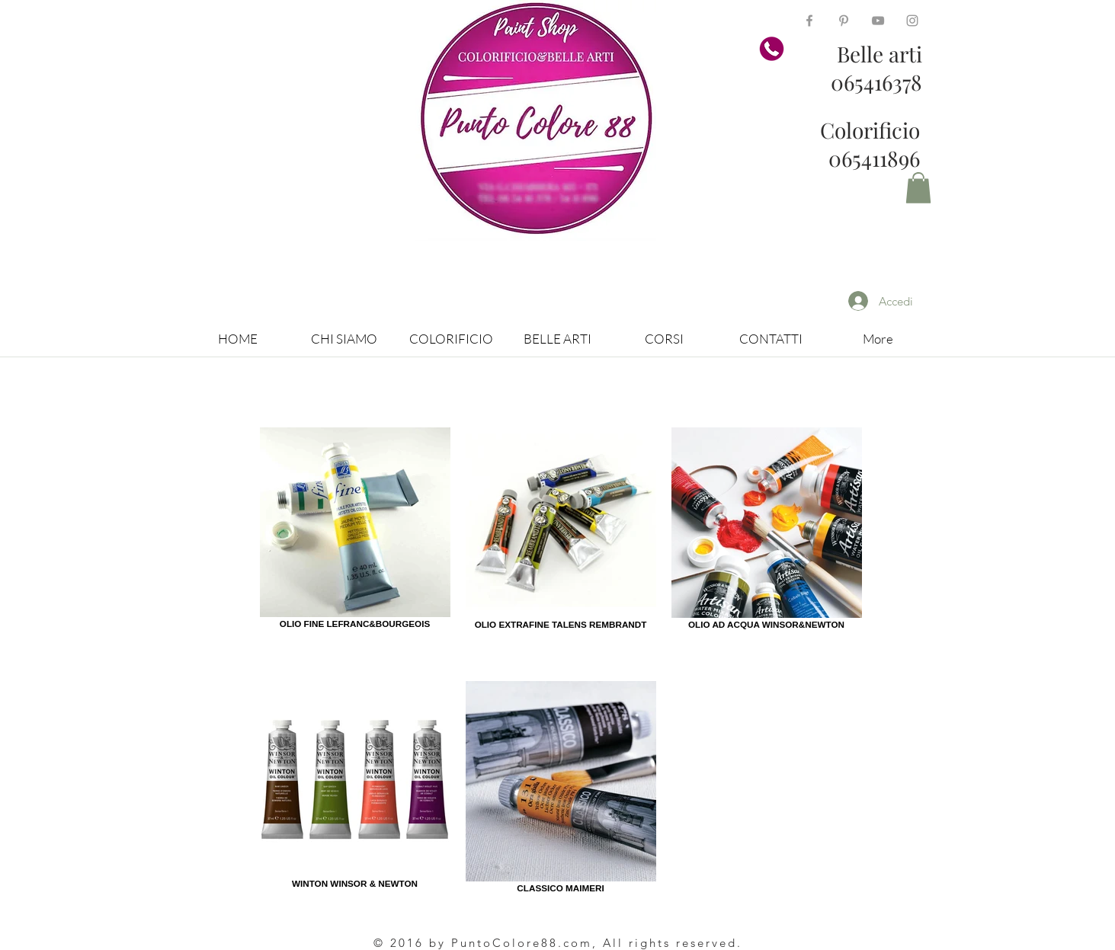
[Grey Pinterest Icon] (843, 20)
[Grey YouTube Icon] (878, 20)
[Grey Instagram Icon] (912, 20)
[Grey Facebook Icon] (809, 20)
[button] (918, 187)
